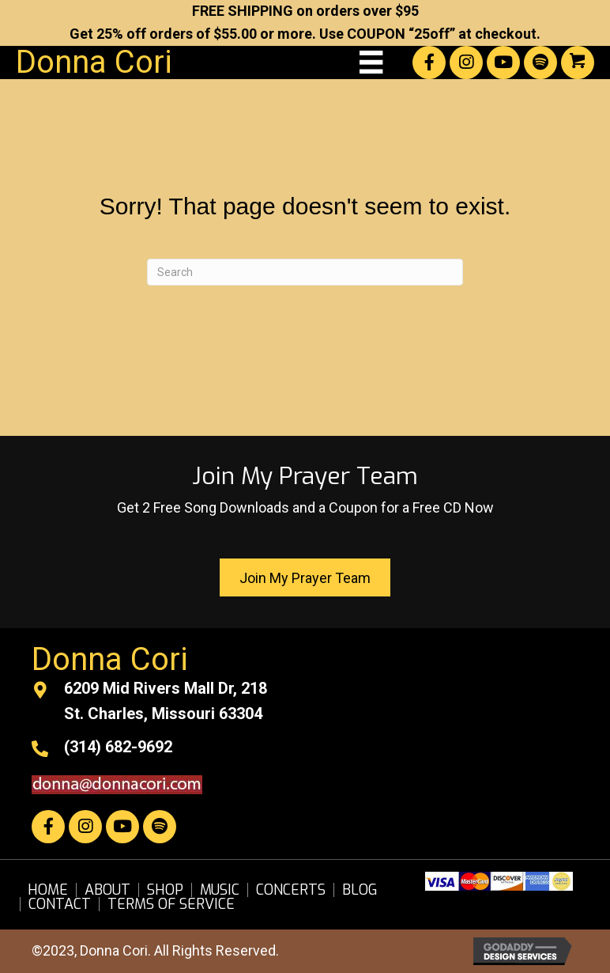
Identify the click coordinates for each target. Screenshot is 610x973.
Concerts (291, 890)
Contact (59, 904)
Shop (165, 890)
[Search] (305, 272)
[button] (429, 62)
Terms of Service (171, 904)
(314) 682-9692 (118, 746)
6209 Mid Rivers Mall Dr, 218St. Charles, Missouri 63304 (165, 701)
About (107, 890)
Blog (360, 890)
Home (48, 890)
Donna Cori (94, 62)
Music (219, 890)
